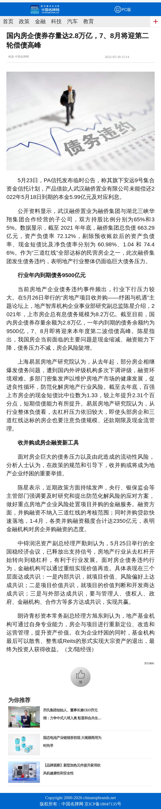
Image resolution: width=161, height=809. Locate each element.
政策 (24, 21)
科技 (56, 21)
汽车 (72, 21)
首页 (8, 21)
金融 (40, 21)
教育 (88, 21)
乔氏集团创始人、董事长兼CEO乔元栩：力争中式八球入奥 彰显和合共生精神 (72, 718)
